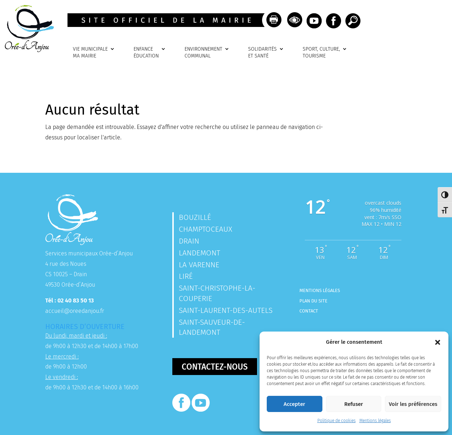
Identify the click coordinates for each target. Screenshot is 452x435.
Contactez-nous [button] (215, 367)
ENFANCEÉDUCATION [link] (146, 52)
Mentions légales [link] (375, 420)
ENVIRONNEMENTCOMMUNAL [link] (203, 52)
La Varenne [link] (199, 264)
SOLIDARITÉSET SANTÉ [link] (262, 52)
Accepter (294, 404)
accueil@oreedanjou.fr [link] (74, 310)
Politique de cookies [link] (336, 420)
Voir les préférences (413, 404)
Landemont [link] (199, 253)
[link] (27, 50)
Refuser (353, 404)
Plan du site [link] (313, 301)
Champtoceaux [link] (205, 229)
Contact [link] (308, 311)
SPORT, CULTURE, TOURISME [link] (321, 52)
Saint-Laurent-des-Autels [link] (225, 310)
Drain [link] (189, 241)
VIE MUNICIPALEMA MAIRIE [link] (90, 52)
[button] (437, 342)
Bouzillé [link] (195, 217)
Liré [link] (186, 276)
